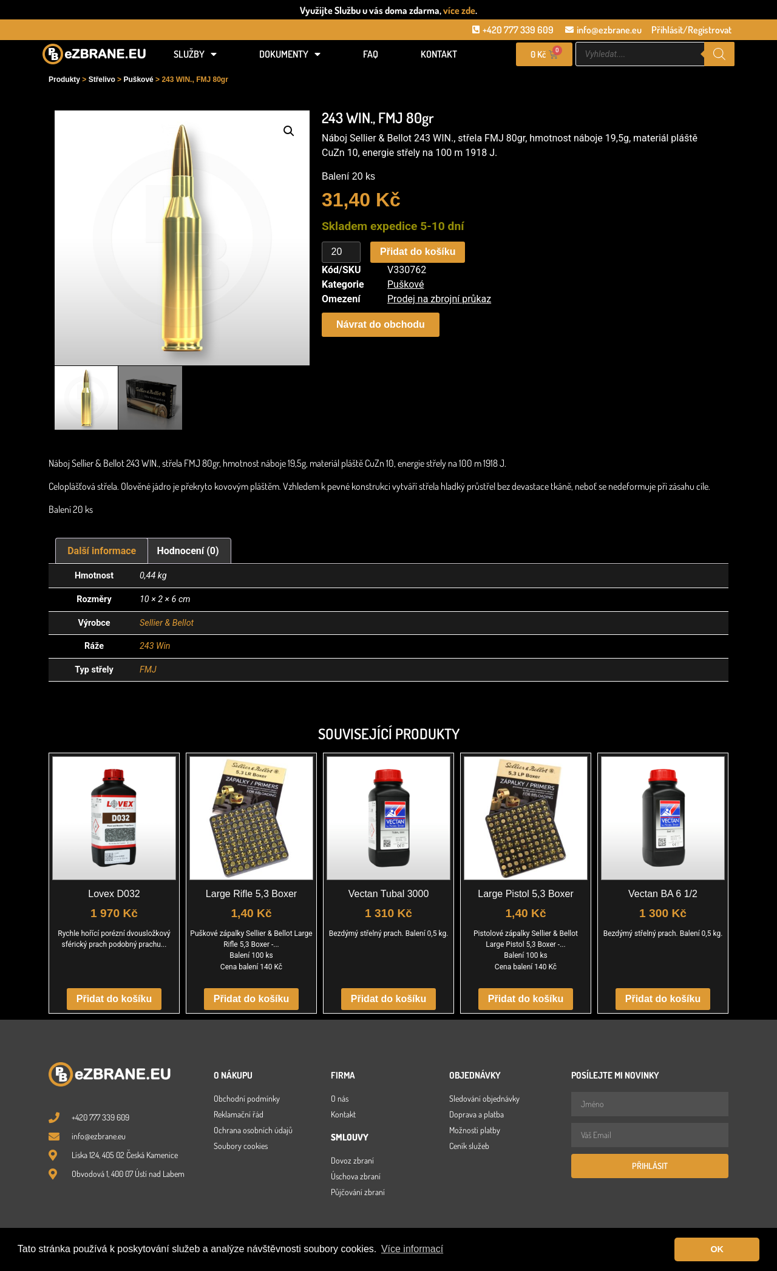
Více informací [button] (412, 1249)
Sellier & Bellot (167, 623)
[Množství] (341, 252)
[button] (289, 131)
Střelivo (102, 79)
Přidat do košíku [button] (114, 999)
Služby (195, 54)
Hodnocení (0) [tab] (188, 551)
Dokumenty (290, 54)
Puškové (138, 79)
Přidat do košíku (417, 251)
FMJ (148, 670)
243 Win (155, 646)
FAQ (370, 54)
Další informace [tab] (101, 551)
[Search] (719, 54)
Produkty (64, 79)
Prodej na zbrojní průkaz (439, 299)
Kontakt (439, 54)
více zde (459, 10)
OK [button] (717, 1249)
